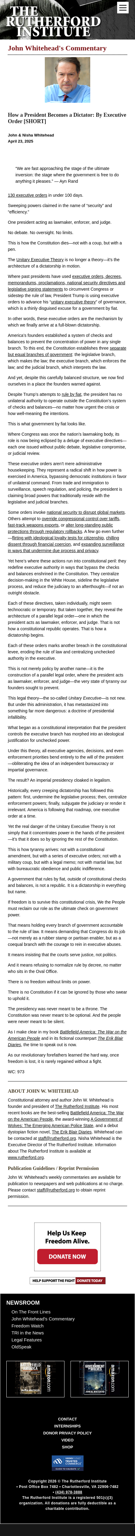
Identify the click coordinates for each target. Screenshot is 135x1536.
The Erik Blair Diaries (71, 1132)
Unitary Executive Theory (40, 259)
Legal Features (27, 1339)
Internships (67, 1426)
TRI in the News (28, 1332)
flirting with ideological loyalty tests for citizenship (58, 537)
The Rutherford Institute (77, 1106)
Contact (67, 1419)
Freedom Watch (28, 1325)
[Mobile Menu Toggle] (123, 8)
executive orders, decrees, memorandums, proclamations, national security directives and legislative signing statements (66, 283)
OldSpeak (21, 1346)
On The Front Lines (31, 1311)
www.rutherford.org (26, 1157)
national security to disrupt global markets (86, 512)
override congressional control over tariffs (80, 518)
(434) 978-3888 (68, 1492)
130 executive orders (27, 195)
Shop (67, 1447)
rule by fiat (71, 394)
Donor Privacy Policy (67, 1433)
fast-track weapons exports (33, 525)
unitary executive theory (73, 301)
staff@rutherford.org (57, 1138)
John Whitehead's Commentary (43, 1318)
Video (67, 1440)
